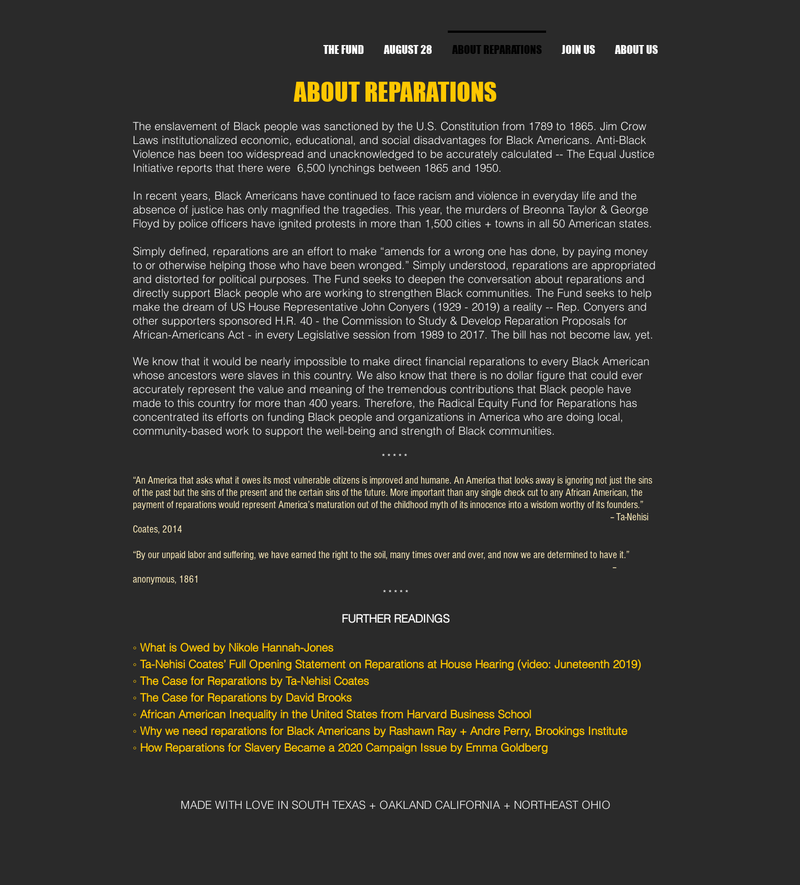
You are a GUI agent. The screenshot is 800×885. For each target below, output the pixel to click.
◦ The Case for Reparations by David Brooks (242, 697)
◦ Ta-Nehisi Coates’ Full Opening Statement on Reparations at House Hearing (323, 664)
